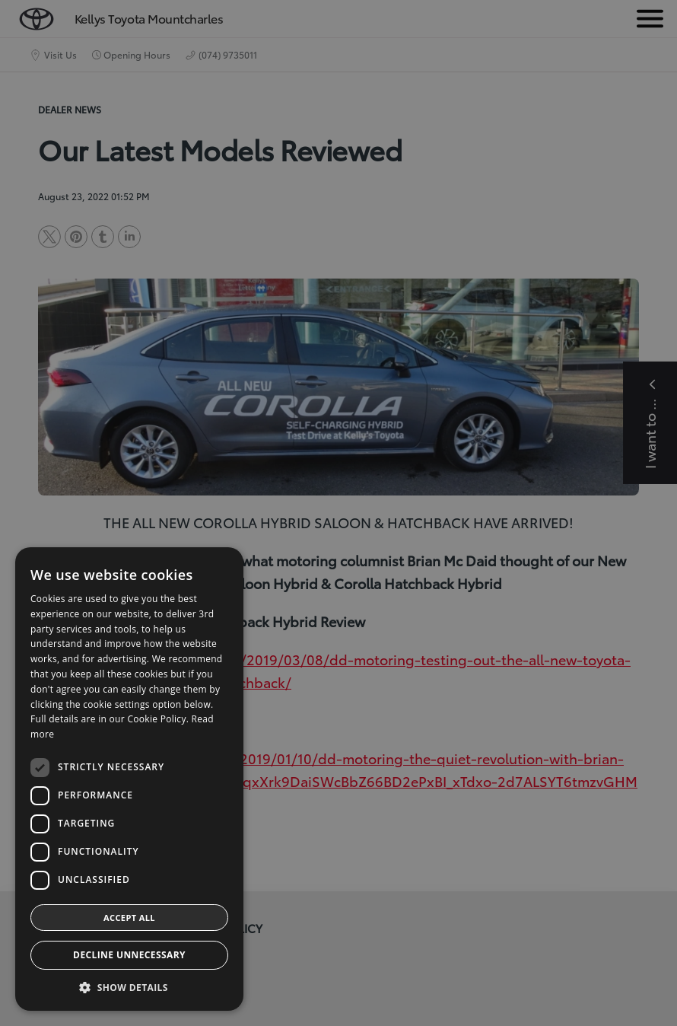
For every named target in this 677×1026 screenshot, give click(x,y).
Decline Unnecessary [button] (129, 954)
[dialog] (338, 513)
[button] (129, 988)
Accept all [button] (129, 917)
